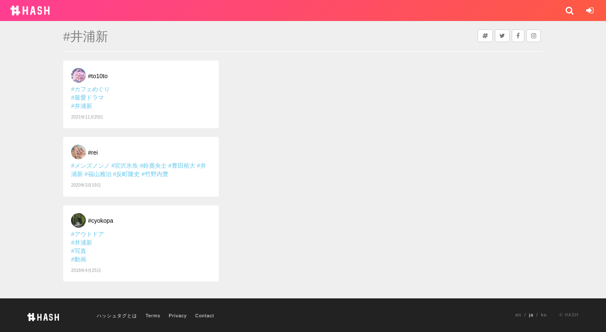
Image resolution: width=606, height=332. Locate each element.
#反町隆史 (126, 174)
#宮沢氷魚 (125, 165)
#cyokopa (100, 220)
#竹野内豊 (154, 174)
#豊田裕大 (181, 165)
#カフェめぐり (90, 89)
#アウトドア (87, 234)
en (518, 314)
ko (544, 314)
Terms (153, 315)
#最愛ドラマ (87, 97)
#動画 (78, 259)
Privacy (178, 315)
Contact (204, 315)
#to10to (98, 76)
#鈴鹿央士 (153, 165)
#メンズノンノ (90, 165)
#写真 (78, 251)
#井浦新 (81, 106)
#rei (93, 152)
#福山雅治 (98, 174)
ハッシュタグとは (117, 315)
